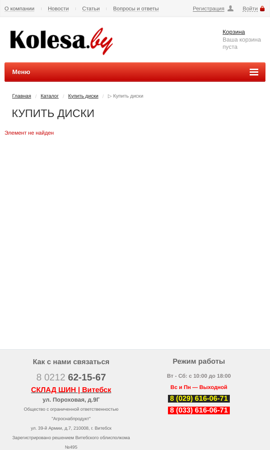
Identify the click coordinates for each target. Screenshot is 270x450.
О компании (19, 9)
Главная (21, 96)
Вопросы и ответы (136, 9)
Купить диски (83, 96)
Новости (58, 9)
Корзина (234, 31)
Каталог (50, 96)
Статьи (91, 9)
